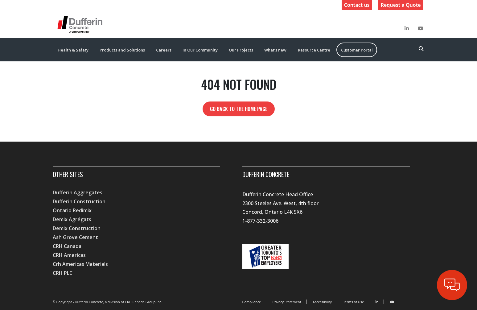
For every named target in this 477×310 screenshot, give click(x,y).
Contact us (357, 5)
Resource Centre (314, 50)
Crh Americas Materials (80, 264)
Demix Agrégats (72, 219)
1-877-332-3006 (260, 220)
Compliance (251, 302)
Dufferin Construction (79, 201)
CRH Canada (67, 246)
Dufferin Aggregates (77, 192)
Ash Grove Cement (75, 237)
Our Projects (241, 50)
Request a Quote (401, 5)
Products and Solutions (122, 50)
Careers (163, 50)
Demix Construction (77, 228)
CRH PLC (62, 273)
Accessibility (322, 302)
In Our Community (200, 50)
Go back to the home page (238, 109)
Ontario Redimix (72, 210)
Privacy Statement (286, 302)
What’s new (275, 50)
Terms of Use (353, 302)
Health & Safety (73, 50)
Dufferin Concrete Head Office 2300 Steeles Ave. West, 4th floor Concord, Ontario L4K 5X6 (280, 203)
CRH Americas (69, 255)
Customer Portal (357, 50)
